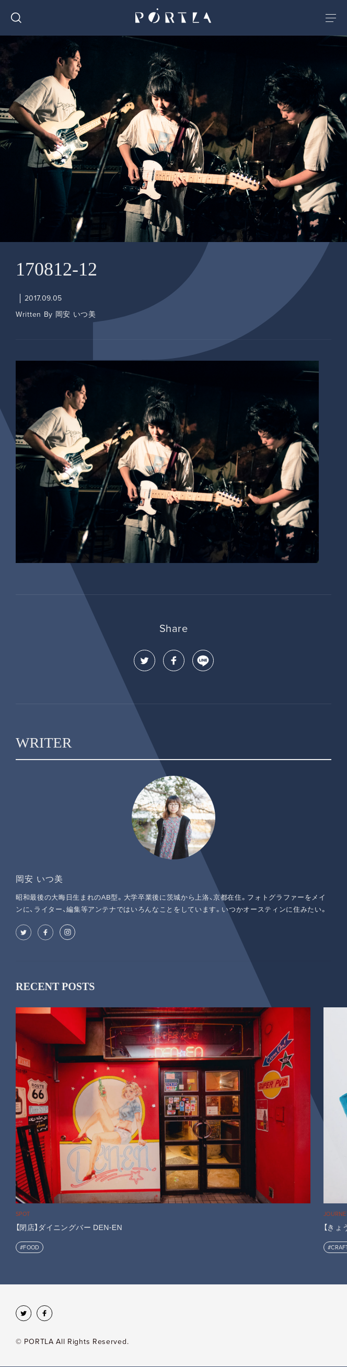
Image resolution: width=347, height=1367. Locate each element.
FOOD (31, 1247)
